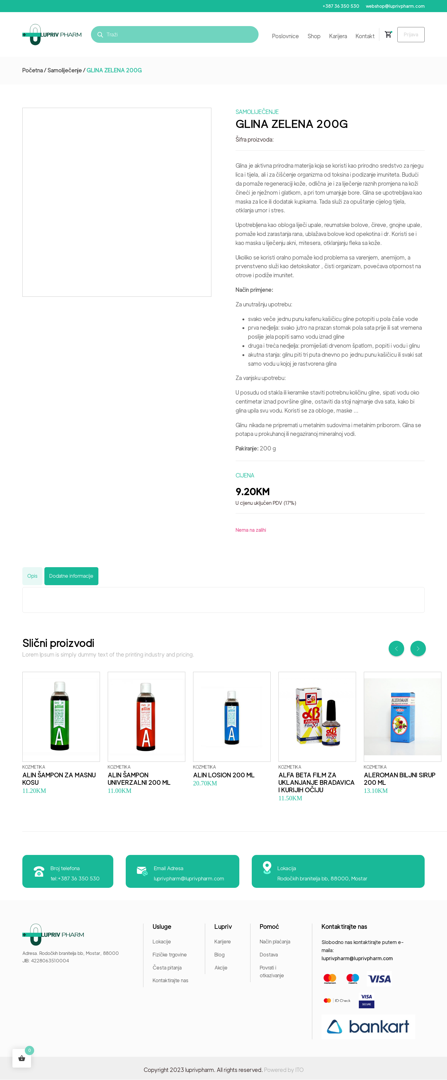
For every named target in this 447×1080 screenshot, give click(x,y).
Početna (32, 70)
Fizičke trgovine (170, 955)
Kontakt (362, 36)
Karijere (222, 942)
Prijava (410, 35)
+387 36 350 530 (339, 6)
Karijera (336, 36)
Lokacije (162, 942)
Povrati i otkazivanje (272, 972)
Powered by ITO (284, 1070)
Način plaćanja (275, 942)
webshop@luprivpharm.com (395, 6)
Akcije (221, 968)
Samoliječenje (64, 70)
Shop (311, 36)
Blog (219, 955)
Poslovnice (283, 36)
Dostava (269, 955)
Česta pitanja (167, 968)
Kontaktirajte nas (170, 981)
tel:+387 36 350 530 (75, 879)
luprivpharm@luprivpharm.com (189, 879)
